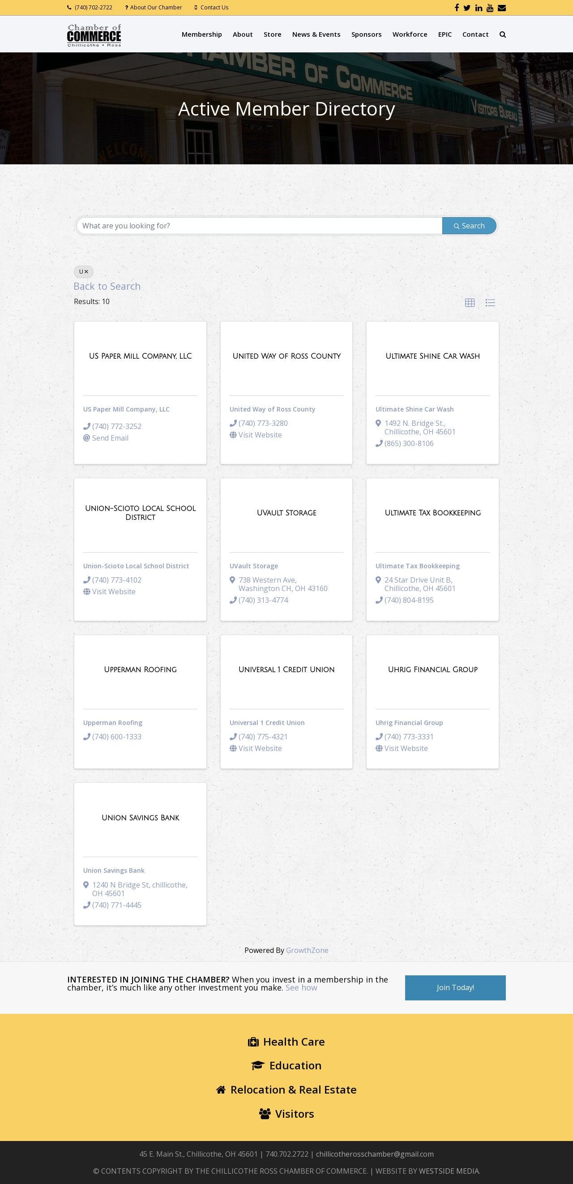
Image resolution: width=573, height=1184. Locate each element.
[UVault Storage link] (286, 513)
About (243, 34)
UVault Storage (254, 566)
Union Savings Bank (114, 870)
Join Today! (455, 987)
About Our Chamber (156, 7)
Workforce (410, 34)
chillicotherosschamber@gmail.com (375, 1154)
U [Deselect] (83, 271)
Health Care (286, 1041)
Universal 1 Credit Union (267, 722)
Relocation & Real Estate (286, 1089)
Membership (202, 34)
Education (286, 1065)
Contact (475, 34)
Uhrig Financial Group (409, 722)
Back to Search (107, 285)
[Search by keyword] (260, 225)
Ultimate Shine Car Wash (415, 409)
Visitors (286, 1113)
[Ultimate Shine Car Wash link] (432, 356)
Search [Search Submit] (469, 226)
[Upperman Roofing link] (140, 669)
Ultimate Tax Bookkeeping (418, 566)
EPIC (445, 34)
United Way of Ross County (273, 409)
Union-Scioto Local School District (136, 566)
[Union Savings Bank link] (140, 818)
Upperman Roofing (112, 722)
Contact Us (214, 7)
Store (273, 34)
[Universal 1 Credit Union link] (286, 669)
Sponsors (366, 34)
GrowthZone (307, 950)
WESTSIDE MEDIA (449, 1171)
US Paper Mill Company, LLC (126, 409)
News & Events (316, 34)
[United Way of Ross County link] (286, 356)
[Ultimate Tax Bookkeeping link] (433, 513)
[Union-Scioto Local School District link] (140, 513)
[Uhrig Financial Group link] (433, 669)
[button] (470, 303)
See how (301, 987)
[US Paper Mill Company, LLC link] (140, 356)
